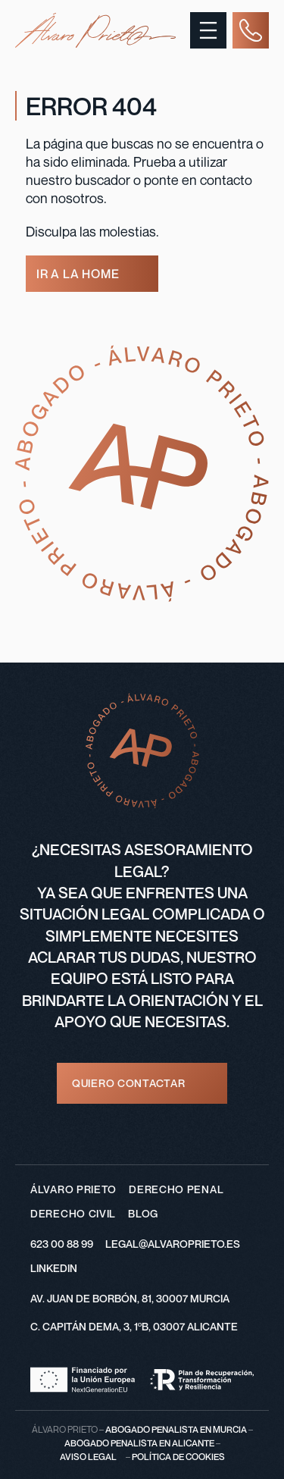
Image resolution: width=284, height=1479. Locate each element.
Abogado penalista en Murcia (176, 1429)
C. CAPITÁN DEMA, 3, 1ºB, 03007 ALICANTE (134, 1326)
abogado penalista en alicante (139, 1443)
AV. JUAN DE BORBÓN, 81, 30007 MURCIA (129, 1298)
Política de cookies (178, 1456)
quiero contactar (128, 1082)
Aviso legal (88, 1456)
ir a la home (78, 273)
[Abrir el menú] (208, 30)
